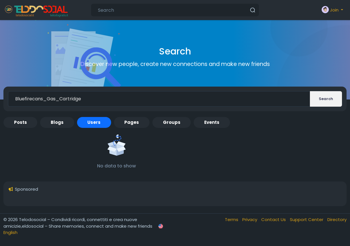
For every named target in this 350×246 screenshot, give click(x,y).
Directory (337, 219)
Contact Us (274, 219)
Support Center (307, 219)
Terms (232, 219)
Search (326, 98)
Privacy (250, 219)
